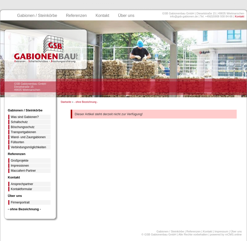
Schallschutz (19, 122)
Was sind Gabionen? (25, 117)
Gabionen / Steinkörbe (37, 15)
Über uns (126, 15)
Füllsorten (17, 142)
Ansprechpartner (22, 184)
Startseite (66, 102)
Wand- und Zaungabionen (28, 137)
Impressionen (20, 165)
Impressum (221, 231)
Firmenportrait (20, 202)
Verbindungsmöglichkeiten (28, 147)
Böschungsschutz (22, 127)
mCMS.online (233, 234)
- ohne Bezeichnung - (86, 102)
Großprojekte (19, 160)
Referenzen (76, 15)
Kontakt (239, 16)
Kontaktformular (21, 189)
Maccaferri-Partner (23, 170)
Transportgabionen (23, 132)
